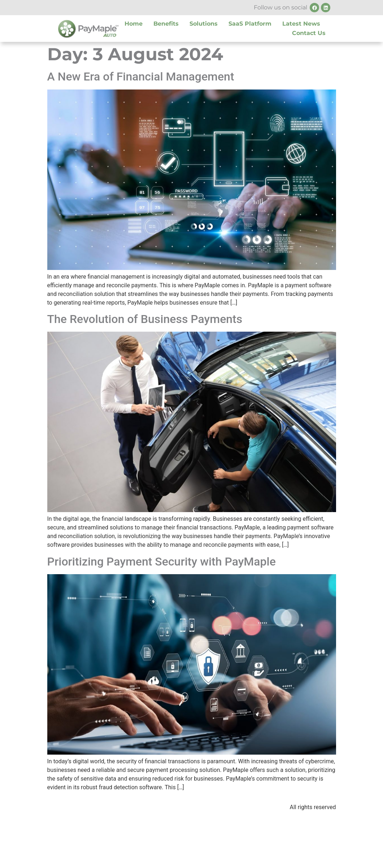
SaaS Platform (250, 23)
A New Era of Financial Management (140, 76)
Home (134, 23)
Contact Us (309, 33)
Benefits (166, 23)
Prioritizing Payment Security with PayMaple (161, 561)
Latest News (301, 23)
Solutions (204, 23)
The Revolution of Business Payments (145, 319)
